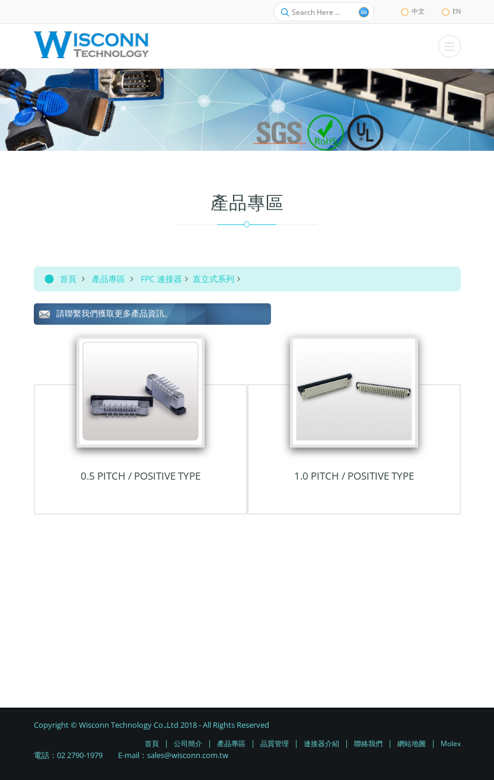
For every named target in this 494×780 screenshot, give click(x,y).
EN (451, 11)
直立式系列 (213, 278)
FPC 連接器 (161, 278)
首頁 (68, 278)
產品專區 (108, 278)
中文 (413, 11)
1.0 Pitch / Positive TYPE (354, 476)
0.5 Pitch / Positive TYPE (140, 476)
